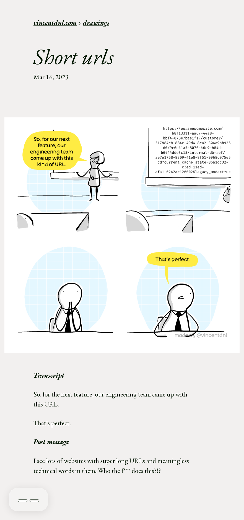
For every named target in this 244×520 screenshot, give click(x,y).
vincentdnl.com (55, 22)
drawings (96, 22)
